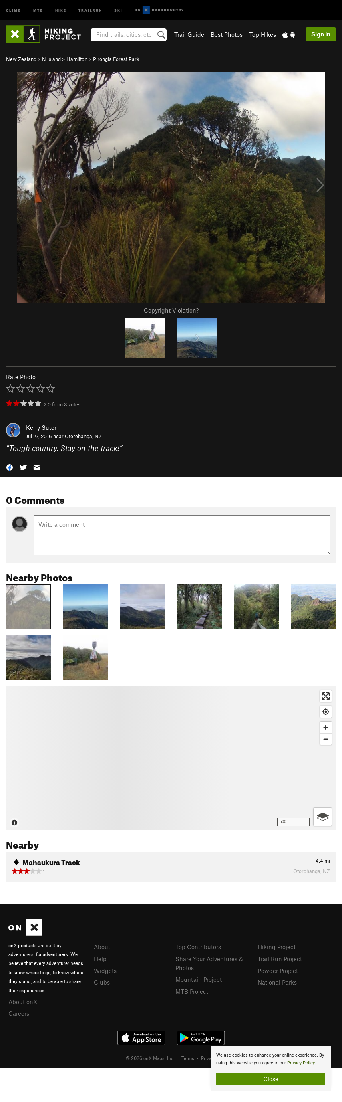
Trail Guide (189, 34)
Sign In (320, 34)
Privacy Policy (301, 1063)
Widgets (105, 970)
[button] (9, 466)
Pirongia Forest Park (116, 59)
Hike (60, 9)
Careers (18, 1013)
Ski (118, 9)
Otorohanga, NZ (83, 436)
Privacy (208, 1058)
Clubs (102, 982)
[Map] (171, 758)
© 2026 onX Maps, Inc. (150, 1058)
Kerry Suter (41, 427)
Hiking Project (277, 946)
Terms (187, 1058)
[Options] (323, 817)
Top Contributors (198, 946)
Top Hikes (262, 34)
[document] (270, 1068)
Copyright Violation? (171, 310)
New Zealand (21, 59)
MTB (38, 9)
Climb (13, 9)
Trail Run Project (280, 958)
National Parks (277, 982)
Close (270, 1078)
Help (100, 958)
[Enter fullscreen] (326, 696)
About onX (22, 1001)
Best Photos (227, 34)
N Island (51, 59)
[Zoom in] (326, 727)
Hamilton (76, 59)
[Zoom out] (326, 739)
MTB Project (191, 991)
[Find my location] (326, 712)
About (102, 946)
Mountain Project (198, 979)
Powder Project (278, 970)
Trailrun (90, 9)
